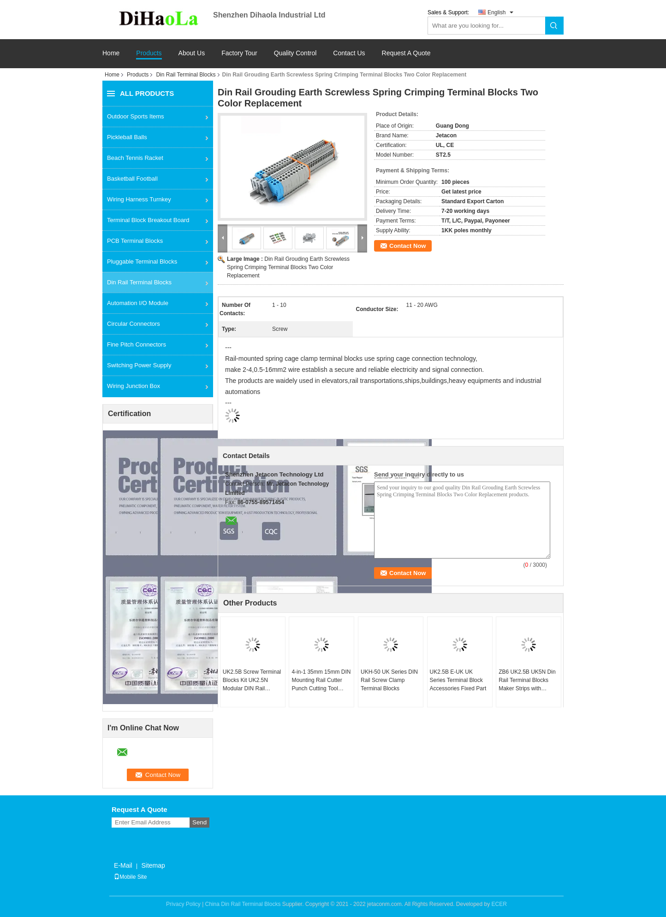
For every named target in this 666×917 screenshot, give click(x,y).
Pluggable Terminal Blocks (142, 261)
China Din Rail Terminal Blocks (243, 904)
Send (199, 822)
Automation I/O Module (137, 303)
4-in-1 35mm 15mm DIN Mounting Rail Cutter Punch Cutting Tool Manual (321, 681)
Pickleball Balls (127, 137)
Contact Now (407, 245)
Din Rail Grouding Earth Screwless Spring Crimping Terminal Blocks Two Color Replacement (288, 267)
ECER (499, 904)
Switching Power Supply (139, 365)
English (496, 12)
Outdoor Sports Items (135, 116)
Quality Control (295, 53)
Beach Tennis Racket (135, 157)
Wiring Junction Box (133, 385)
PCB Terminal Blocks (135, 240)
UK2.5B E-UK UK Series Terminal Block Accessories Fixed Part (458, 680)
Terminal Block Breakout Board (148, 220)
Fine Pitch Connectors (136, 344)
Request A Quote (406, 53)
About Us (191, 53)
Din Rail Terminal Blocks (185, 74)
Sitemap (153, 865)
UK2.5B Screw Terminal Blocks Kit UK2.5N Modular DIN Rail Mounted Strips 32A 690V (252, 681)
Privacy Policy (183, 904)
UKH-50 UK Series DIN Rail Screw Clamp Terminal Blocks (389, 680)
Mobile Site (130, 877)
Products (148, 53)
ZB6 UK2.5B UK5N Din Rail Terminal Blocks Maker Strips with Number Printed (527, 681)
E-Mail (123, 865)
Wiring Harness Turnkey (139, 199)
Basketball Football (132, 178)
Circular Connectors (133, 323)
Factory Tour (239, 53)
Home (110, 53)
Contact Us (349, 53)
